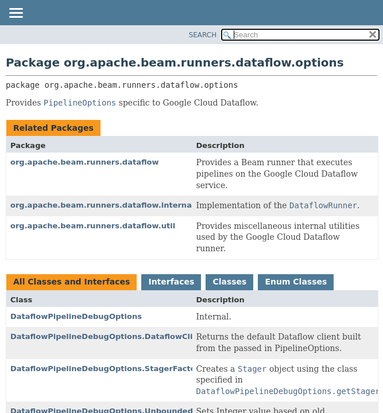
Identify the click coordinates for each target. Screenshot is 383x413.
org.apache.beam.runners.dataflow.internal (102, 205)
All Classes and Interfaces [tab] (71, 281)
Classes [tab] (229, 281)
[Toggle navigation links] (15, 14)
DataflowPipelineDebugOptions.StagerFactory (107, 368)
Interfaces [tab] (171, 281)
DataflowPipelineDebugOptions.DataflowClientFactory (124, 336)
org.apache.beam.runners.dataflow (84, 162)
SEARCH (203, 35)
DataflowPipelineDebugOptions (76, 316)
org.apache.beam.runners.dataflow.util (92, 225)
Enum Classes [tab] (296, 281)
